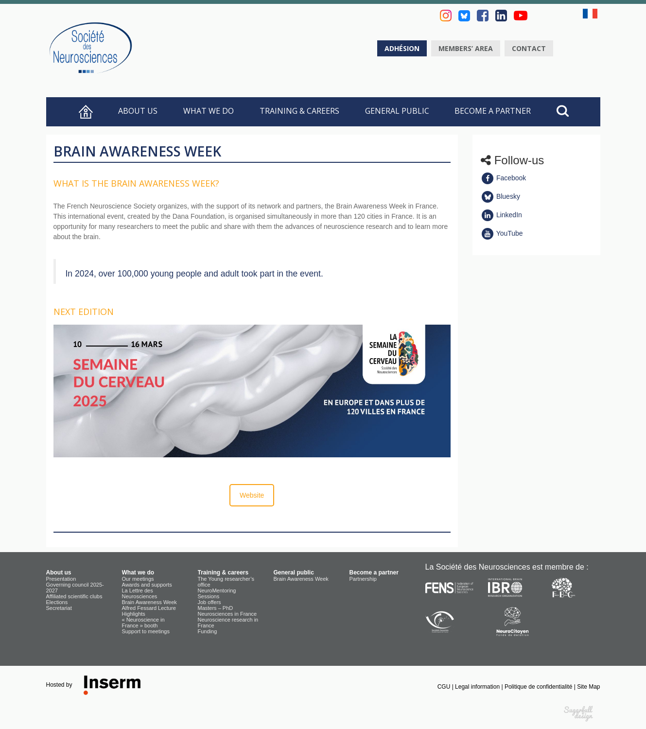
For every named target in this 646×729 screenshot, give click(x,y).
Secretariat (59, 608)
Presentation (61, 579)
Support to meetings (146, 631)
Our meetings (138, 579)
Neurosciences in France (227, 614)
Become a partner (492, 110)
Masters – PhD (215, 608)
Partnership (363, 579)
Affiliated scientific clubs (74, 596)
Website (252, 495)
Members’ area (465, 48)
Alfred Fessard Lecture (149, 608)
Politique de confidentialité (539, 686)
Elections (57, 602)
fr (591, 13)
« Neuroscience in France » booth (143, 622)
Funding (207, 631)
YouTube (502, 233)
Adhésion (401, 48)
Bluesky (500, 196)
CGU (444, 686)
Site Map (588, 686)
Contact (529, 48)
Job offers (209, 602)
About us (137, 110)
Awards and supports (147, 585)
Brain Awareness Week (149, 602)
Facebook (503, 178)
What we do (208, 110)
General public (397, 110)
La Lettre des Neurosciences (139, 593)
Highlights (133, 614)
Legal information (478, 686)
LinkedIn (501, 215)
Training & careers (299, 110)
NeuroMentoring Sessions (217, 593)
